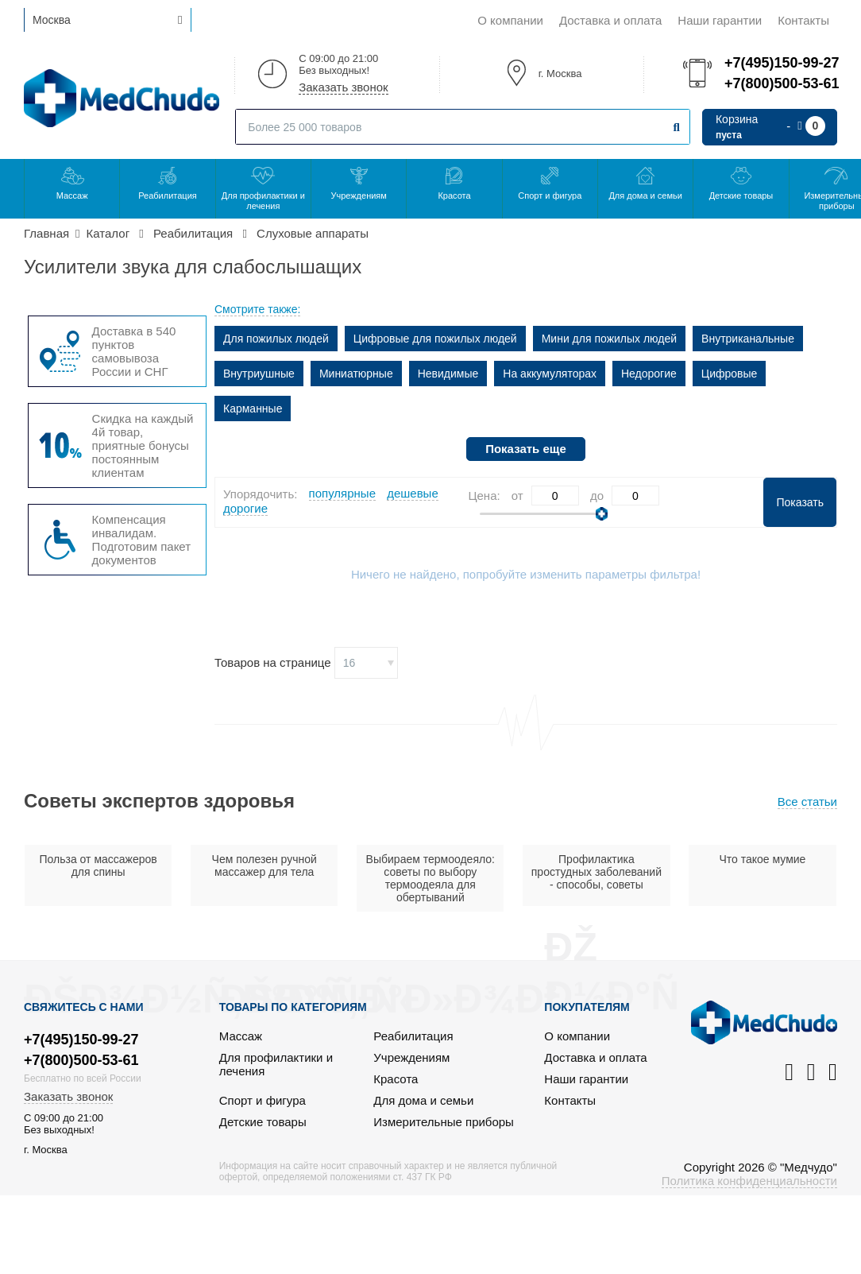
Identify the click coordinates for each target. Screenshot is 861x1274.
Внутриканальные (747, 338)
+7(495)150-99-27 (780, 63)
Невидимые (448, 373)
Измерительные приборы (443, 1122)
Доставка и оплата (610, 20)
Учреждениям (358, 195)
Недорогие (649, 373)
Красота (454, 195)
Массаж (72, 195)
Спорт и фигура (549, 195)
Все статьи (807, 801)
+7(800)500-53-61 (780, 83)
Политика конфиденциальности (749, 1180)
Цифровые (729, 373)
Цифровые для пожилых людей (435, 338)
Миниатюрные (356, 373)
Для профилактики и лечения (263, 201)
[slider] (601, 514)
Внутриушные (259, 373)
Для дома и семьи (644, 195)
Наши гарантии (720, 20)
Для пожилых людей (276, 338)
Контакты (803, 20)
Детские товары (741, 195)
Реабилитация (167, 195)
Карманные (252, 408)
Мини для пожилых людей (609, 338)
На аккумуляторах (550, 373)
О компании (510, 20)
